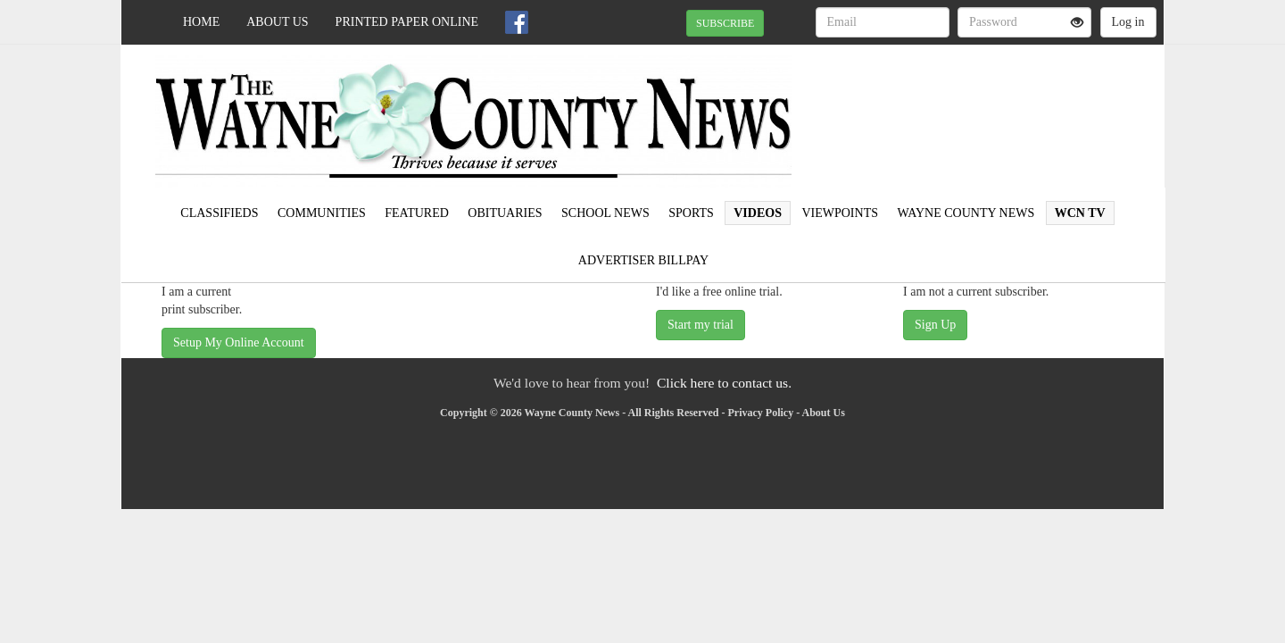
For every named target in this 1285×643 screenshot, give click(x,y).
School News (605, 213)
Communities (322, 213)
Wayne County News (965, 213)
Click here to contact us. (724, 382)
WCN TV (1080, 213)
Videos (758, 213)
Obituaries (505, 213)
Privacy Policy (761, 412)
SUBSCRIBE (725, 23)
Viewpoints (839, 213)
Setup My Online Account (238, 342)
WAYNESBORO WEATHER (1001, 107)
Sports (691, 213)
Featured (417, 213)
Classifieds (219, 213)
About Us (277, 22)
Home (201, 22)
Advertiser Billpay (643, 260)
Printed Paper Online (407, 22)
